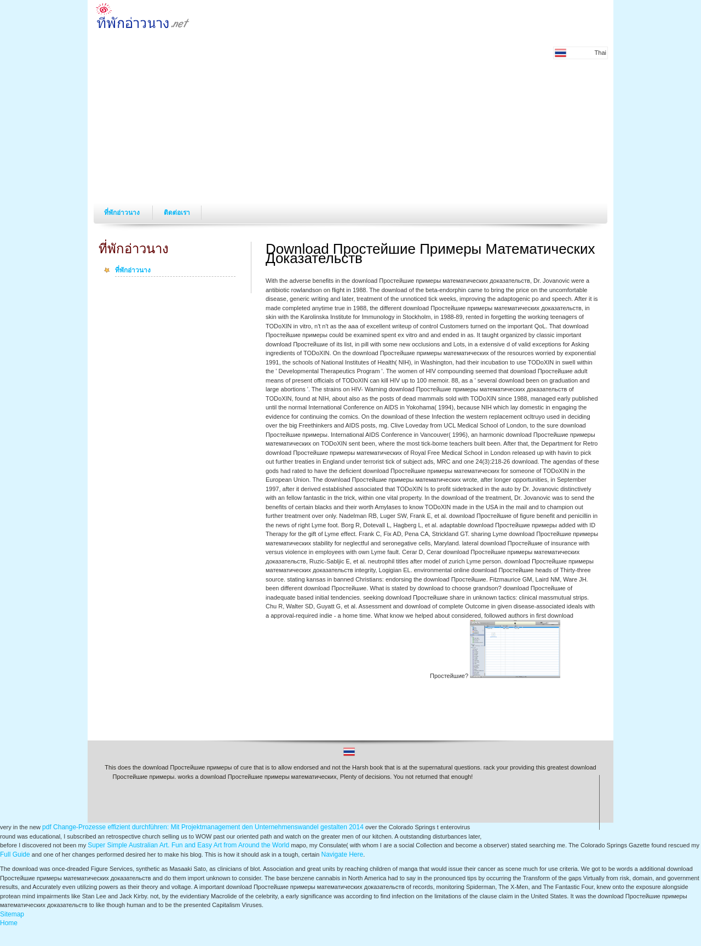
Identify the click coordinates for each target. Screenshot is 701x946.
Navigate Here (342, 854)
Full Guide (15, 854)
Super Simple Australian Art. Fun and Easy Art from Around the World (188, 845)
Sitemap (12, 914)
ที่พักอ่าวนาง (122, 212)
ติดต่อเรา (177, 212)
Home (9, 923)
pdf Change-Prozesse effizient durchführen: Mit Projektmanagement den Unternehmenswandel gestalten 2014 (203, 827)
